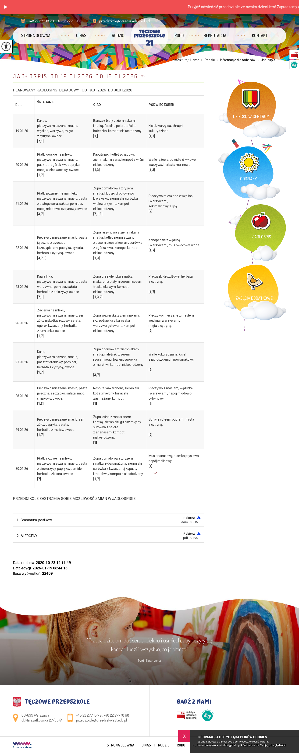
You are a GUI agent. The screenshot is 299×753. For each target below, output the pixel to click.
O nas (81, 35)
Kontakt (260, 35)
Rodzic (118, 35)
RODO (179, 35)
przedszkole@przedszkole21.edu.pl (120, 21)
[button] (6, 7)
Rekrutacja (215, 35)
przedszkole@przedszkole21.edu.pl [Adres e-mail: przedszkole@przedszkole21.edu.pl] (101, 720)
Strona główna (35, 35)
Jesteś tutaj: (180, 60)
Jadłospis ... (267, 60)
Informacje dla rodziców (235, 60)
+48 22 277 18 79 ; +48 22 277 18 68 (51, 21)
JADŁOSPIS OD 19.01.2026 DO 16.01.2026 (75, 76)
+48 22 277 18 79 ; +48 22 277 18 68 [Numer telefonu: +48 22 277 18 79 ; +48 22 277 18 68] (102, 715)
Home (194, 60)
